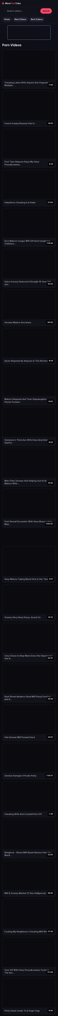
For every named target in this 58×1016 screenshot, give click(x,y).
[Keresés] (22, 11)
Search (46, 11)
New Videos (20, 19)
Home (7, 19)
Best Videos (37, 19)
